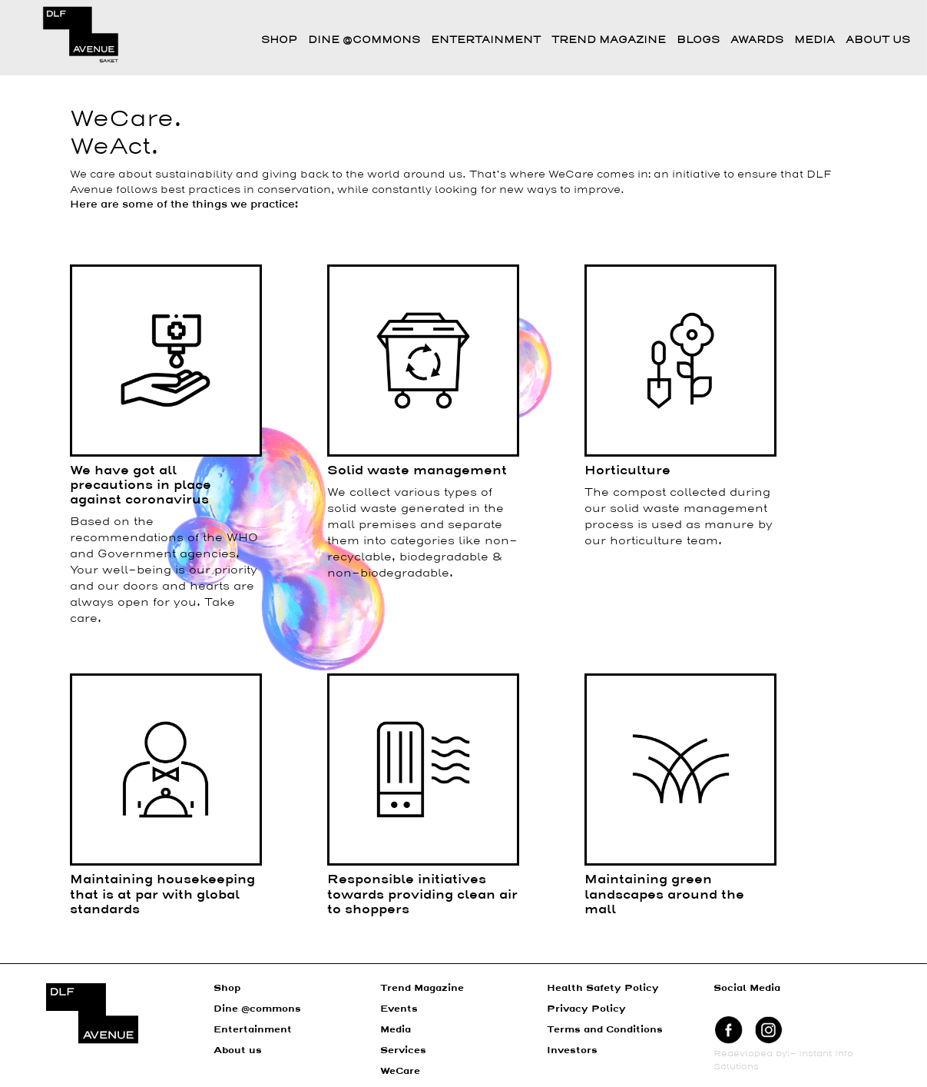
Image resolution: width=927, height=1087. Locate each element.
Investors (572, 1050)
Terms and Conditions (605, 1030)
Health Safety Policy (603, 988)
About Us (878, 40)
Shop (279, 40)
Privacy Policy (586, 1009)
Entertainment (486, 40)
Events (399, 1009)
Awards (756, 40)
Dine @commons (364, 40)
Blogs (698, 40)
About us (238, 1050)
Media (814, 40)
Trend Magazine (608, 40)
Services (403, 1050)
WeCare (400, 1071)
